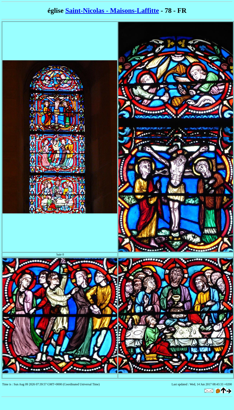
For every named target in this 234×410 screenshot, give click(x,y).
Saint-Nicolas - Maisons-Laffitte (112, 10)
